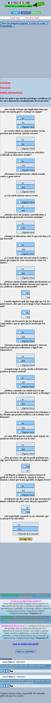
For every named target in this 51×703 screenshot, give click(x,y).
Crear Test (15, 18)
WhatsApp (36, 13)
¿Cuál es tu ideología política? (25, 601)
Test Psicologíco (10, 595)
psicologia (5, 82)
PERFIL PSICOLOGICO (11, 92)
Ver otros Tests (32, 18)
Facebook (26, 13)
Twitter (15, 13)
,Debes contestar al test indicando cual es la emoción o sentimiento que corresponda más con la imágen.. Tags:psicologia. (25, 619)
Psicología (5, 87)
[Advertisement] (25, 52)
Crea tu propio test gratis (25, 644)
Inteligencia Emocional (13, 626)
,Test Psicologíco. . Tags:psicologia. (25, 596)
